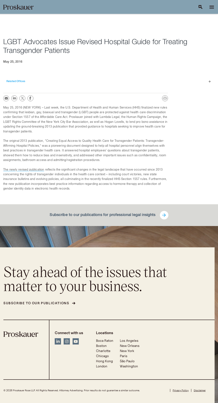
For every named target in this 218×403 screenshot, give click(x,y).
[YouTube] (76, 342)
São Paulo (127, 361)
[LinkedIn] (58, 342)
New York (127, 351)
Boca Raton (104, 341)
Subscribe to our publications (36, 303)
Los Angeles (129, 341)
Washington (129, 366)
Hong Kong (104, 361)
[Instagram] (67, 342)
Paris (123, 356)
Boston (101, 346)
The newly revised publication (23, 169)
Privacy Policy (181, 390)
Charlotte (103, 351)
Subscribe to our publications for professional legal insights (102, 215)
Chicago (102, 356)
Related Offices (15, 81)
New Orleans (129, 346)
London (101, 366)
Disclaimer (200, 390)
